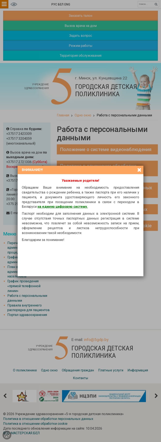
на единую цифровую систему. (63, 207)
